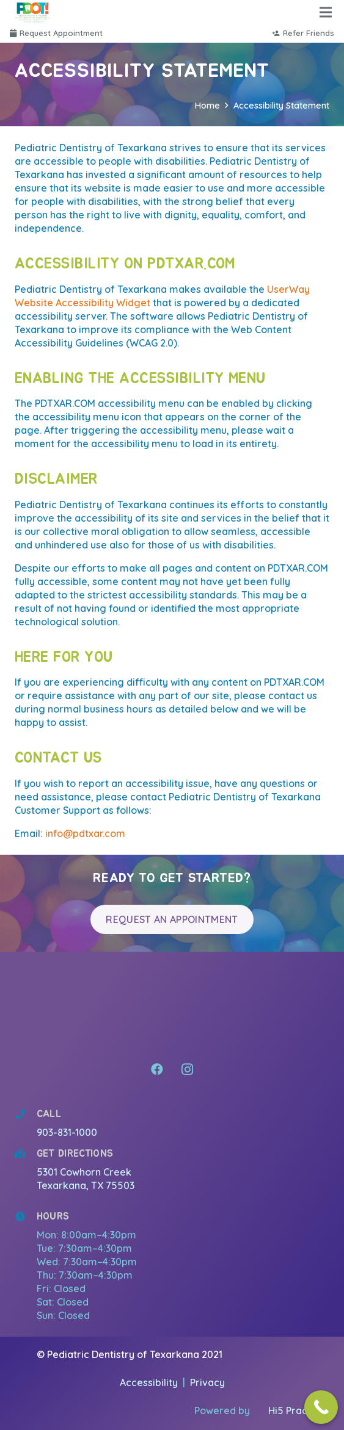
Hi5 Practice (296, 1410)
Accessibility (150, 1382)
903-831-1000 (67, 1132)
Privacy (207, 1382)
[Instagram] (187, 1069)
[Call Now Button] (321, 1407)
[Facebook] (157, 1069)
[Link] (33, 12)
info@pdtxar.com (85, 833)
